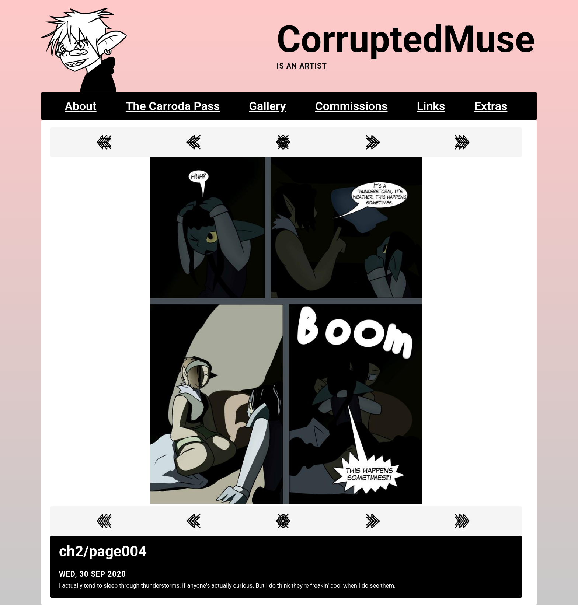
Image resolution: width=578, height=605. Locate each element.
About (81, 106)
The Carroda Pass (173, 106)
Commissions (351, 106)
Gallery (267, 106)
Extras (491, 106)
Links (431, 106)
